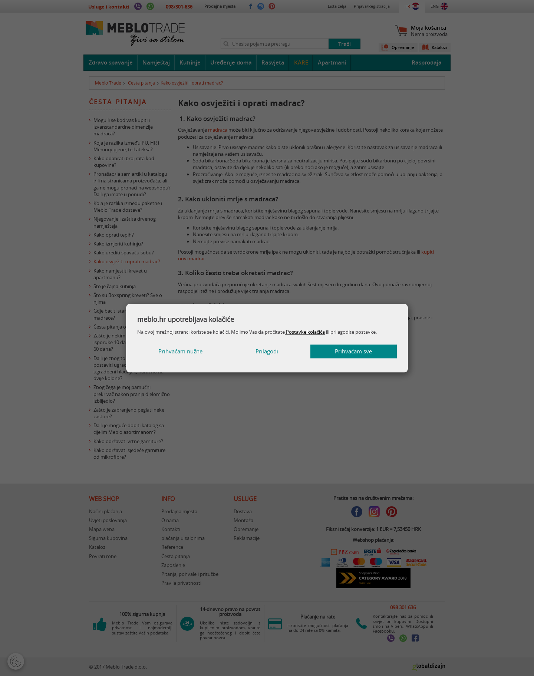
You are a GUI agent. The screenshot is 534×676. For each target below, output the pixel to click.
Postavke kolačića (305, 332)
